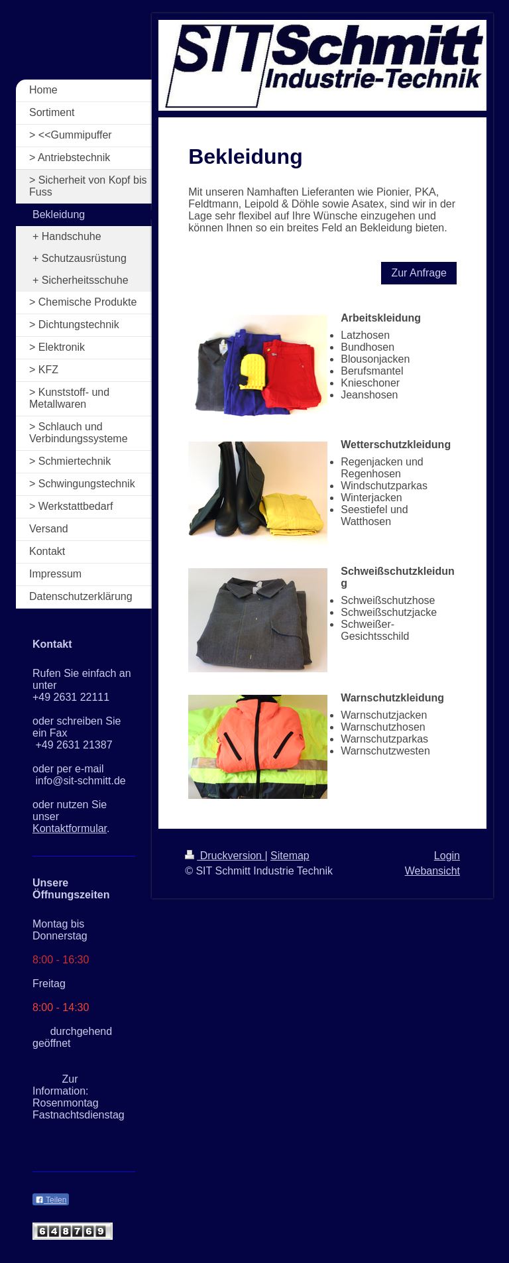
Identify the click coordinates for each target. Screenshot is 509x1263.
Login (447, 855)
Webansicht (432, 870)
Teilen (50, 1200)
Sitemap (290, 855)
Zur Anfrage (419, 272)
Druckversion (224, 855)
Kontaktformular (69, 828)
